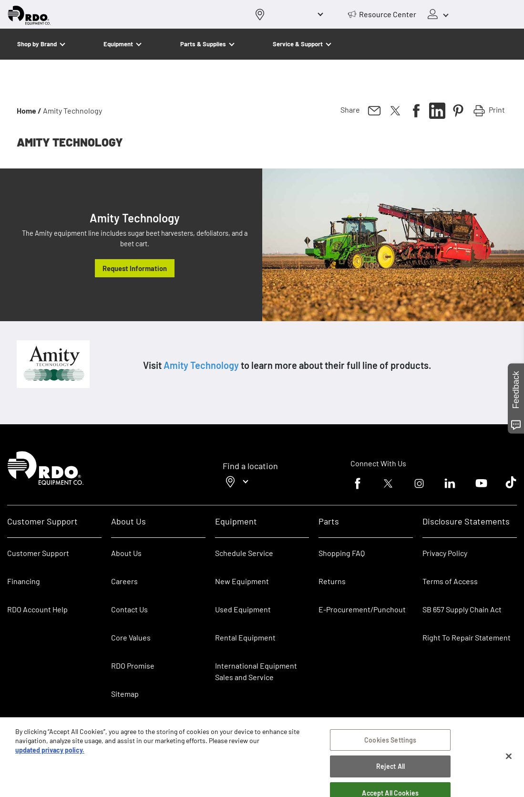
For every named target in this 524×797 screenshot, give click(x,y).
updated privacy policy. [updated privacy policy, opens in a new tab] (49, 756)
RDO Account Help (37, 609)
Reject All (390, 772)
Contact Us (129, 609)
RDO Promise (132, 665)
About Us (126, 552)
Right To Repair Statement (466, 637)
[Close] (508, 761)
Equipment (118, 44)
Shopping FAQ (342, 552)
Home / (29, 110)
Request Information (135, 268)
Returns (332, 581)
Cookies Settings (390, 745)
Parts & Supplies (203, 44)
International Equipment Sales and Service (256, 671)
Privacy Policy (444, 552)
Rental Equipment (246, 637)
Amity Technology (201, 365)
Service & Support (298, 44)
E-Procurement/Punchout (362, 609)
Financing (23, 581)
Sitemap (125, 693)
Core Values (131, 637)
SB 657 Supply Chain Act (462, 609)
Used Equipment (243, 609)
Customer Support (38, 552)
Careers (124, 581)
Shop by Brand (37, 44)
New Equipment (242, 581)
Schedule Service (244, 552)
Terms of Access (450, 581)
